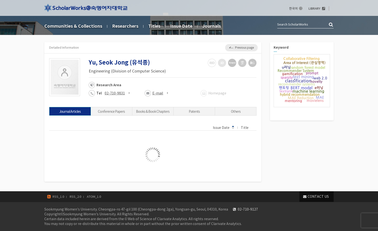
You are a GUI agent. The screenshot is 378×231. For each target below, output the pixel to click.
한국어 (293, 9)
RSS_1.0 (58, 197)
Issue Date (181, 26)
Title (247, 127)
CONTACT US (318, 196)
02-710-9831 (115, 93)
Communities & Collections (73, 26)
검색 (331, 24)
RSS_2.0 (75, 197)
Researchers (125, 26)
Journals (211, 26)
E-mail (157, 93)
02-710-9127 (248, 209)
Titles (154, 26)
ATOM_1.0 (94, 197)
